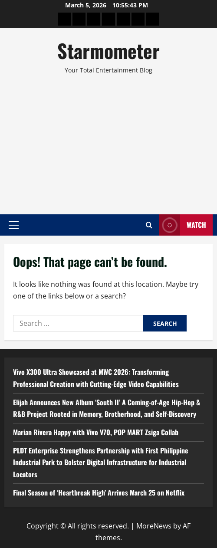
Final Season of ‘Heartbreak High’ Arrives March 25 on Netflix (98, 492)
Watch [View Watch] (182, 225)
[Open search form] (149, 225)
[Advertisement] (108, 140)
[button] (13, 225)
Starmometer (108, 50)
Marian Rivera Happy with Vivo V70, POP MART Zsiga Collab (95, 432)
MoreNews (153, 526)
